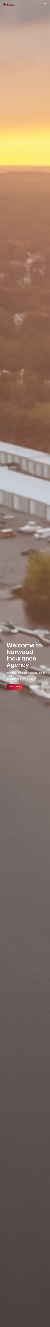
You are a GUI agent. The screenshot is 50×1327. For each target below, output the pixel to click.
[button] (45, 4)
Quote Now (14, 686)
